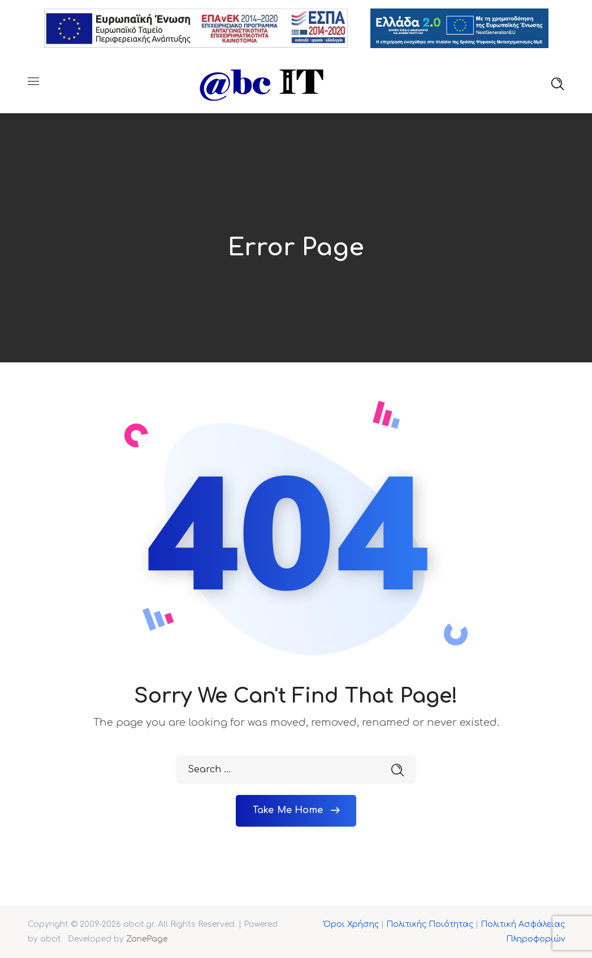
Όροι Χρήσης (351, 924)
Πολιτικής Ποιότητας (429, 924)
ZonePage (146, 939)
